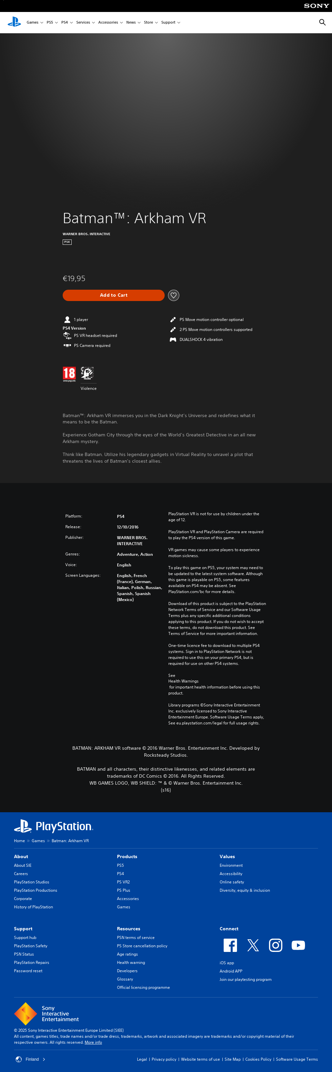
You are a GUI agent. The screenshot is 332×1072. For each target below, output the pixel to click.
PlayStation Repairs (31, 962)
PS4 (64, 22)
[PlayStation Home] (14, 23)
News (131, 22)
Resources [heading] (128, 929)
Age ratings (127, 954)
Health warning (131, 962)
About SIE (22, 865)
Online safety (232, 882)
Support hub (25, 937)
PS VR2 (123, 882)
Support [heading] (23, 929)
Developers (127, 971)
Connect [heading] (229, 929)
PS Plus (123, 890)
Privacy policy (164, 1059)
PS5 (50, 22)
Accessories (108, 22)
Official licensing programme (143, 987)
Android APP (231, 971)
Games (32, 22)
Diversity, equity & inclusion (245, 890)
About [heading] (21, 856)
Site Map (233, 1059)
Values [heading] (227, 856)
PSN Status (24, 954)
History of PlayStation (33, 907)
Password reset (28, 971)
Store (148, 22)
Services (83, 22)
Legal (142, 1059)
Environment (231, 865)
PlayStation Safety (30, 946)
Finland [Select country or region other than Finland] (30, 1059)
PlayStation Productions (35, 890)
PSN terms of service (136, 937)
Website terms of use (200, 1059)
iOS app (227, 963)
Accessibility (231, 873)
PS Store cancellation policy (142, 946)
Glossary (125, 979)
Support (168, 22)
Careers (21, 873)
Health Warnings (183, 681)
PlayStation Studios (31, 882)
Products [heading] (127, 856)
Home (19, 840)
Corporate (23, 898)
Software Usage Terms (297, 1059)
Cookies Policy (258, 1059)
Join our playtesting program (246, 979)
